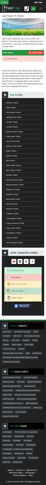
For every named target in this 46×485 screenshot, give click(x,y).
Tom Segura (19, 445)
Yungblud (6, 344)
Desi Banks (6, 440)
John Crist (30, 436)
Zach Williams (37, 353)
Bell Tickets (9, 161)
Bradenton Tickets (12, 190)
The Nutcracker (33, 458)
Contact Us (20, 470)
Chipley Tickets (11, 238)
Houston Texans (8, 390)
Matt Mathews (19, 453)
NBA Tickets (40, 2)
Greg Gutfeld (22, 458)
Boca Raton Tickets (12, 170)
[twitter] (26, 261)
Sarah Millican (7, 453)
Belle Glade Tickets (12, 165)
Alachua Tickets (11, 103)
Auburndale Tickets (12, 136)
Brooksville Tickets (12, 199)
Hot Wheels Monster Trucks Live (13, 403)
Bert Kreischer (17, 462)
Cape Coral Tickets (12, 228)
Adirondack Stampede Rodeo (12, 386)
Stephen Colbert (8, 445)
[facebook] (32, 261)
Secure (31, 475)
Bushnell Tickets (11, 209)
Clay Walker (16, 440)
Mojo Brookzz (7, 436)
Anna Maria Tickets (12, 112)
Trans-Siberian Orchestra (31, 336)
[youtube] (13, 261)
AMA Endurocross (8, 399)
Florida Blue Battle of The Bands (13, 353)
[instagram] (20, 261)
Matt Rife (29, 453)
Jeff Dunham (27, 440)
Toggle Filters (35, 53)
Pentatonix (26, 340)
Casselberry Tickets (12, 233)
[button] (33, 8)
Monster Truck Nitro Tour (10, 416)
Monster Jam (38, 407)
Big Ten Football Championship (26, 399)
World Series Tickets (15, 472)
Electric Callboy (16, 344)
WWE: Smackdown (32, 403)
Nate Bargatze (31, 445)
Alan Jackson (7, 331)
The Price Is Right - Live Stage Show (26, 432)
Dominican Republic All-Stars (12, 377)
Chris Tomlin (17, 336)
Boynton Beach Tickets (14, 185)
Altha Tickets (10, 108)
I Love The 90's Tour (9, 349)
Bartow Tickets (10, 156)
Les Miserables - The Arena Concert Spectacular (18, 449)
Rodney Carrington (8, 458)
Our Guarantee (30, 472)
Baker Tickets (10, 151)
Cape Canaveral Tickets (14, 223)
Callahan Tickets (11, 214)
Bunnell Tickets (11, 204)
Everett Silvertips (21, 412)
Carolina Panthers (29, 386)
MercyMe (21, 349)
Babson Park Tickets (13, 146)
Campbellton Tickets (13, 218)
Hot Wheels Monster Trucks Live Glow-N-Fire (16, 407)
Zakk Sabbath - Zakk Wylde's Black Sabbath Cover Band (20, 357)
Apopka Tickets (11, 122)
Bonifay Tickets (11, 175)
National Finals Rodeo (34, 382)
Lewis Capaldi (29, 344)
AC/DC (36, 331)
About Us (10, 470)
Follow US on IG (31, 470)
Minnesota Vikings (8, 382)
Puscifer (34, 340)
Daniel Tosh (6, 462)
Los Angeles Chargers (30, 377)
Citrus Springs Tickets (13, 243)
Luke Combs (16, 340)
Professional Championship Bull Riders (28, 390)
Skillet (28, 353)
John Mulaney (7, 432)
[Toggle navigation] (41, 8)
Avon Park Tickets (12, 141)
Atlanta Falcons (7, 412)
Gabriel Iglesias (19, 436)
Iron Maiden (6, 336)
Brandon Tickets (11, 194)
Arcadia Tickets (11, 127)
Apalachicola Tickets (13, 117)
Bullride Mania (7, 394)
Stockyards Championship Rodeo (25, 394)
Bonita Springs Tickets (13, 180)
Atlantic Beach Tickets (13, 132)
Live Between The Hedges (22, 331)
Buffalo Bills (20, 382)
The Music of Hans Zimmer (11, 361)
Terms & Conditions (19, 475)
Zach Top (6, 340)
